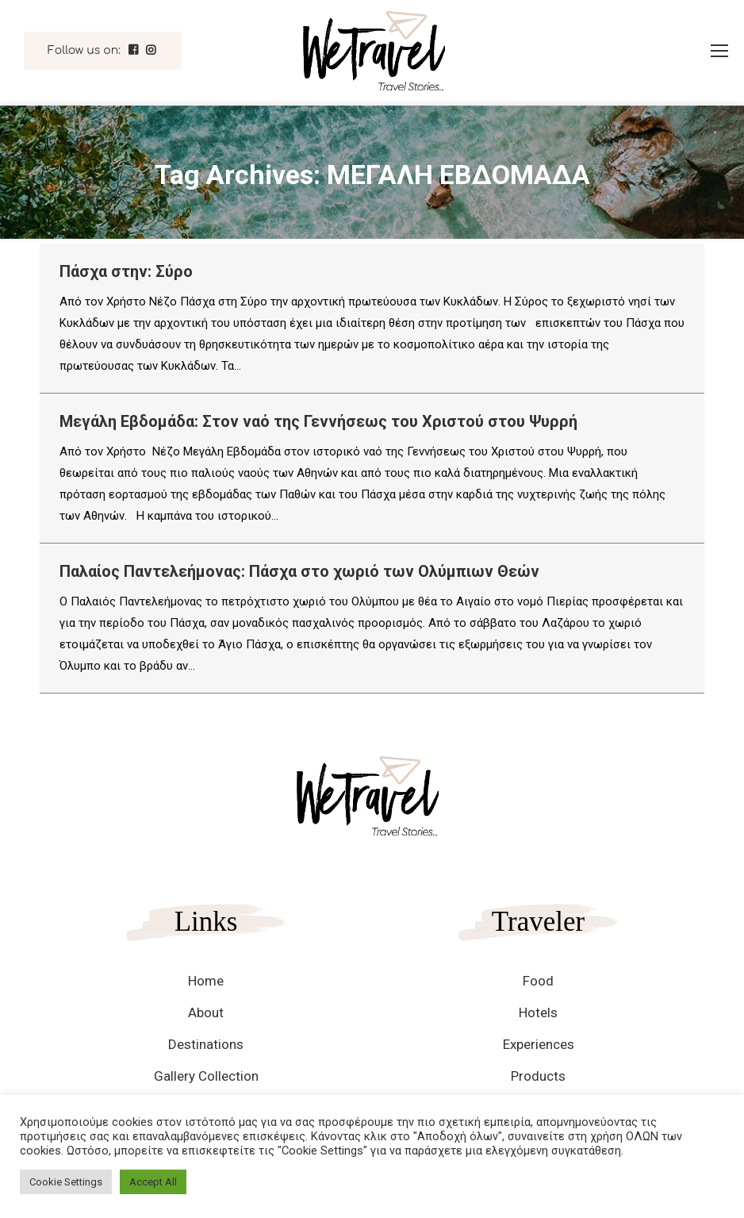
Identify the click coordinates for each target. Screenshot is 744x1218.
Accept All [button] (153, 1182)
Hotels (538, 1012)
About (206, 1012)
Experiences (538, 1044)
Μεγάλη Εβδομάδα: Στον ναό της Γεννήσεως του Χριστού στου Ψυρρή (318, 421)
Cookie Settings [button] (65, 1182)
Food (538, 981)
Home (206, 981)
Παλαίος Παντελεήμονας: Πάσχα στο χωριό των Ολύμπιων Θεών (299, 571)
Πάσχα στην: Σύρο (126, 271)
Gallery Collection (206, 1076)
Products (538, 1076)
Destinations (206, 1044)
